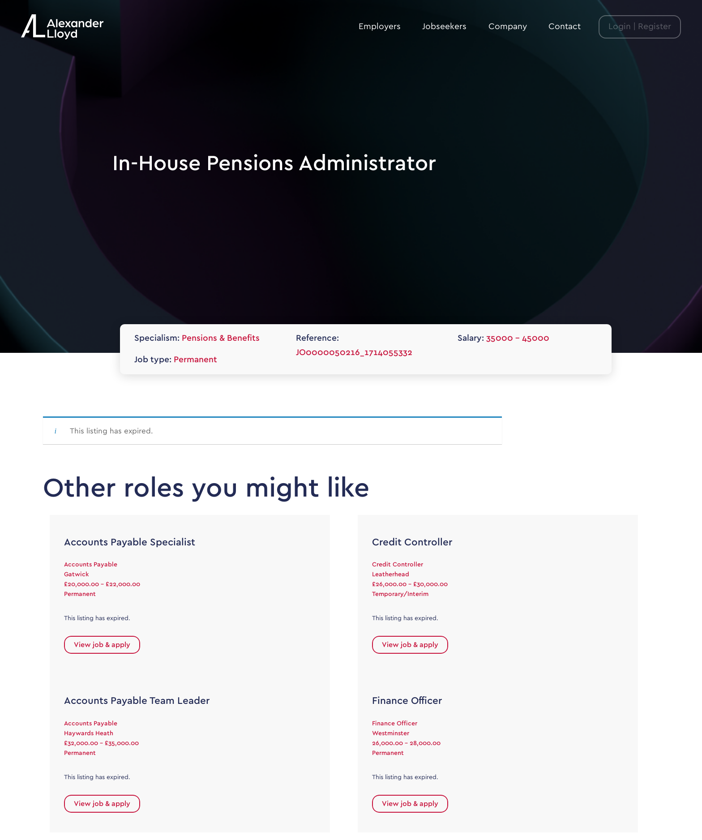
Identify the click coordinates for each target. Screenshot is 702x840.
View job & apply (102, 644)
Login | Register (639, 26)
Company (507, 26)
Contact (564, 26)
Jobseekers (444, 26)
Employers (380, 26)
